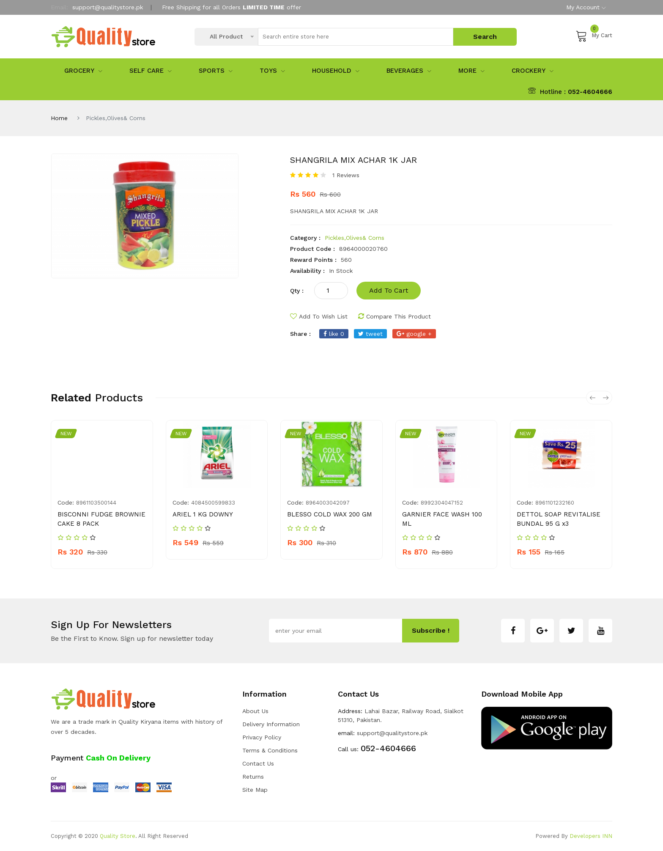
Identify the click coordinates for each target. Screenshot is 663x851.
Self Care (150, 70)
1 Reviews (345, 175)
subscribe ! (430, 630)
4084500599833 (213, 503)
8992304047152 (442, 503)
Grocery (83, 70)
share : (300, 333)
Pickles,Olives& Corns (354, 237)
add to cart (388, 290)
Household (335, 70)
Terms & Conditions (270, 750)
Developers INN (591, 836)
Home (59, 118)
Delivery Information (271, 724)
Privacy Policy (261, 737)
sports (216, 70)
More (471, 70)
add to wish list (319, 316)
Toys (272, 70)
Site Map (255, 789)
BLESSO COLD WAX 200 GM (329, 514)
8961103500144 (96, 503)
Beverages (408, 70)
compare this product (394, 316)
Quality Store (117, 836)
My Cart (593, 35)
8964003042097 (328, 503)
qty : (297, 290)
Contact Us (258, 763)
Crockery (532, 70)
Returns (253, 776)
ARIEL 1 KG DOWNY (203, 514)
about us (255, 711)
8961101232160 (554, 503)
